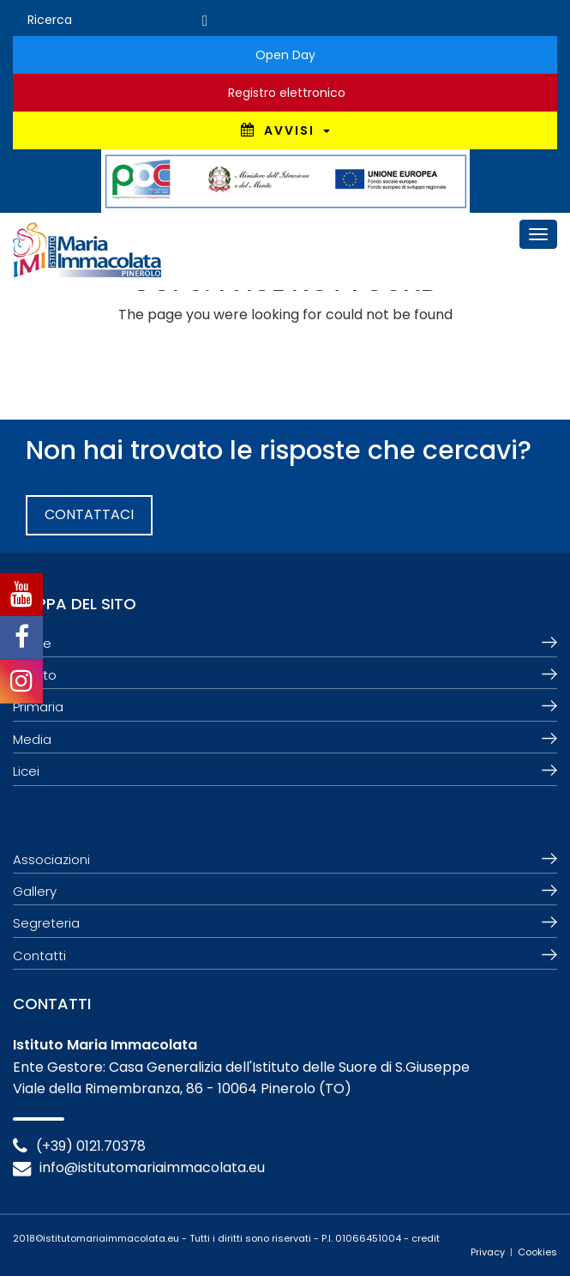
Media (32, 739)
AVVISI (285, 130)
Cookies (537, 1252)
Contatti (39, 955)
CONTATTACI (89, 514)
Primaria (38, 707)
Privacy (488, 1252)
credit (425, 1238)
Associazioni (51, 859)
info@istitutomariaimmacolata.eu (152, 1167)
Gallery (35, 891)
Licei (26, 771)
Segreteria (46, 923)
